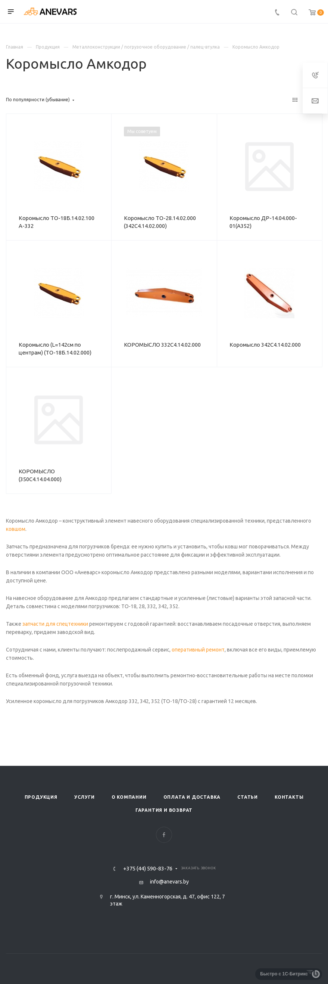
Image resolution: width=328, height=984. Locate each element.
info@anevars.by (169, 882)
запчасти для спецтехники (54, 624)
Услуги (84, 797)
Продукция (41, 797)
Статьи (247, 797)
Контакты (289, 797)
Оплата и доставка (192, 797)
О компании (129, 797)
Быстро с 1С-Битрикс (284, 974)
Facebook (164, 835)
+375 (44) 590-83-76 (147, 869)
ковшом (15, 529)
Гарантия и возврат (164, 810)
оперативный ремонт (198, 650)
